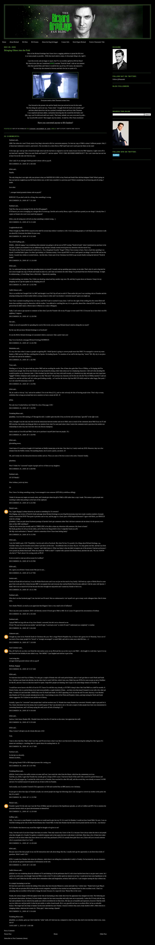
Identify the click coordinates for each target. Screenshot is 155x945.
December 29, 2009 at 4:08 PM (22, 469)
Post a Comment (9, 931)
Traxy (11, 365)
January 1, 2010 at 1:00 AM (21, 926)
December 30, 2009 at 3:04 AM (22, 628)
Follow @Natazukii (119, 79)
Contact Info (65, 42)
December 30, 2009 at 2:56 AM (22, 614)
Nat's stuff (61, 128)
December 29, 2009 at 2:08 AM (22, 164)
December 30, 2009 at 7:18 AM (22, 642)
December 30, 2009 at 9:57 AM (22, 669)
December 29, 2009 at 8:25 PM (22, 561)
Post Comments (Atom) (20, 938)
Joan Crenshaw (14, 648)
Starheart (12, 140)
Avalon (11, 578)
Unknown (12, 633)
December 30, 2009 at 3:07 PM (22, 766)
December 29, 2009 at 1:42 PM (22, 360)
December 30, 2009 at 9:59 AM (22, 722)
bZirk (11, 169)
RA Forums (35, 42)
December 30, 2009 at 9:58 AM (22, 710)
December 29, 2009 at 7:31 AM (22, 200)
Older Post (103, 934)
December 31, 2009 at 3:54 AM (22, 911)
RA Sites (25, 42)
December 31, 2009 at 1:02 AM (22, 865)
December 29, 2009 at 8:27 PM (22, 573)
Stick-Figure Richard (79, 42)
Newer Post (7, 934)
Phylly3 (11, 508)
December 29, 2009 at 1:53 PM (22, 384)
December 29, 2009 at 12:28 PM (23, 316)
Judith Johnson (13, 290)
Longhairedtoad (14, 227)
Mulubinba (12, 348)
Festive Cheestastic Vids (97, 42)
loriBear (11, 817)
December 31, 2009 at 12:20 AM (23, 811)
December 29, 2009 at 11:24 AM (23, 260)
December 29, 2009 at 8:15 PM (22, 534)
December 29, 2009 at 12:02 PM (23, 285)
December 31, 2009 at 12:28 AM (23, 843)
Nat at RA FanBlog (15, 242)
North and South (73, 128)
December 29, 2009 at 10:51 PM (23, 590)
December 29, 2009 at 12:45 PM (23, 343)
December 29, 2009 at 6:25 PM (22, 503)
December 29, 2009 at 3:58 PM (22, 435)
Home (4, 42)
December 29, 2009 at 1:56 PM (22, 408)
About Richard (14, 42)
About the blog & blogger (50, 42)
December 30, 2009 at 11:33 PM (22, 797)
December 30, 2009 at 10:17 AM (23, 746)
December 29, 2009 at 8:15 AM (22, 222)
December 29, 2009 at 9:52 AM (22, 236)
